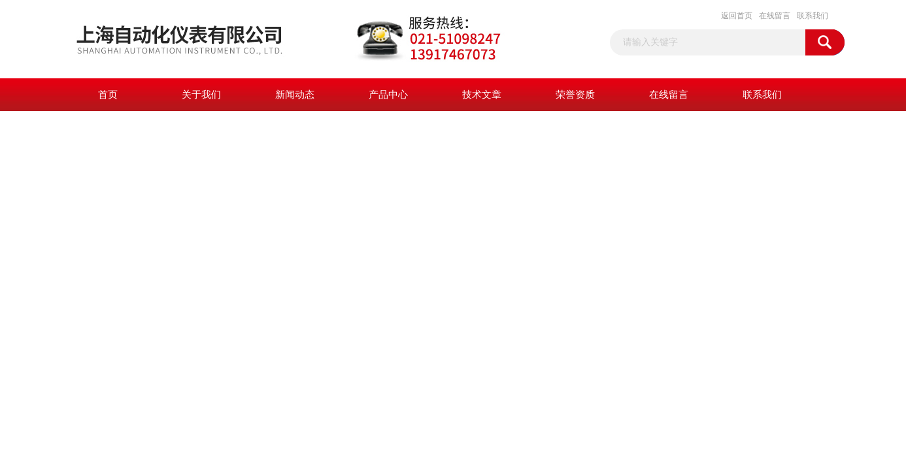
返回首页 (736, 15)
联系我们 (812, 15)
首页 (108, 94)
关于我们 (201, 94)
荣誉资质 (575, 94)
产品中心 (388, 94)
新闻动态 (294, 94)
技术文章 (481, 94)
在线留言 (774, 15)
